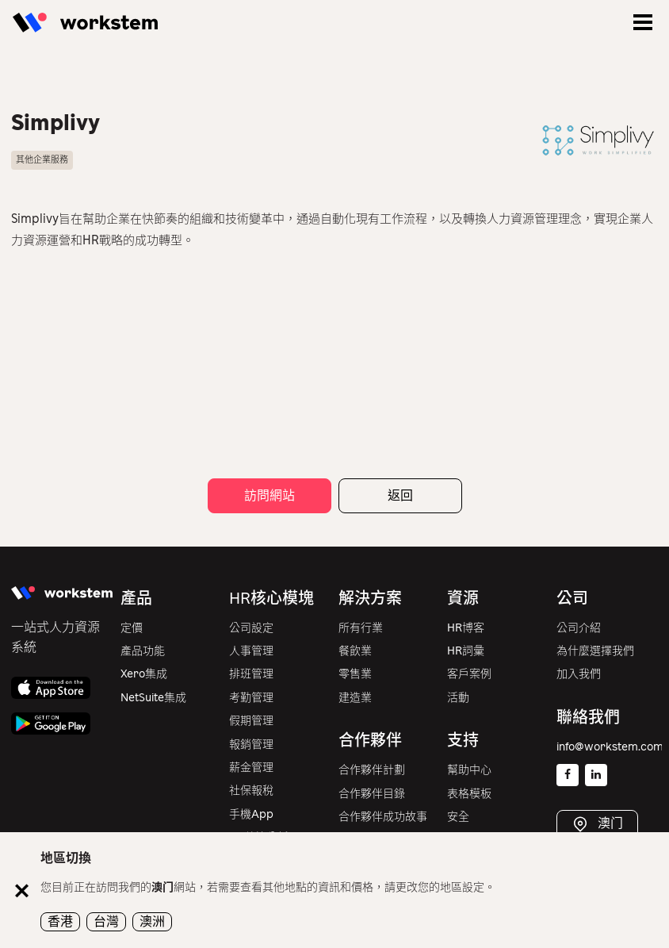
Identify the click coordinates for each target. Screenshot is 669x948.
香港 (60, 921)
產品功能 (142, 650)
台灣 (106, 921)
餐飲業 (355, 650)
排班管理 (251, 673)
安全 (458, 816)
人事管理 (251, 650)
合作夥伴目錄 (371, 793)
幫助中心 (469, 769)
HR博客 (465, 627)
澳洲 (152, 921)
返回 (400, 495)
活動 (458, 697)
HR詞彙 (465, 650)
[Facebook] (567, 775)
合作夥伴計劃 (371, 769)
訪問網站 (269, 495)
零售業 (355, 673)
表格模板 (469, 793)
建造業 (355, 697)
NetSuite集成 (153, 697)
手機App (251, 814)
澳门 (609, 824)
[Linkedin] (596, 775)
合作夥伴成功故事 (382, 816)
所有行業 (360, 627)
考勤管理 (251, 697)
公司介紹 (578, 627)
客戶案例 (469, 673)
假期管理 (251, 720)
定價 (131, 627)
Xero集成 (143, 673)
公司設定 (251, 627)
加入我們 (578, 673)
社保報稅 (251, 790)
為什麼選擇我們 (595, 650)
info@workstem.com (609, 746)
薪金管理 (251, 767)
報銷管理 (251, 744)
